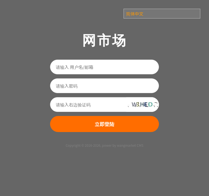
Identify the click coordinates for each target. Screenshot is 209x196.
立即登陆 (104, 123)
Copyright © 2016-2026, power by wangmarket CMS (104, 145)
